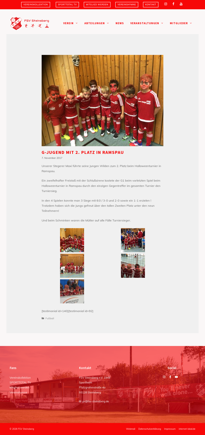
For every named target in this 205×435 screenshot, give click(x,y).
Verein (72, 23)
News (120, 23)
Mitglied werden (97, 4)
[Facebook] (173, 4)
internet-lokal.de (187, 428)
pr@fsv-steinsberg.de (95, 401)
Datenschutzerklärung (149, 428)
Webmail (130, 428)
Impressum (170, 428)
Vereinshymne (127, 4)
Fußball (49, 318)
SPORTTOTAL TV (67, 4)
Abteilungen (98, 23)
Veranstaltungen (148, 23)
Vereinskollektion (35, 4)
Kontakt (150, 4)
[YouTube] (181, 4)
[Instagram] (165, 4)
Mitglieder (182, 23)
